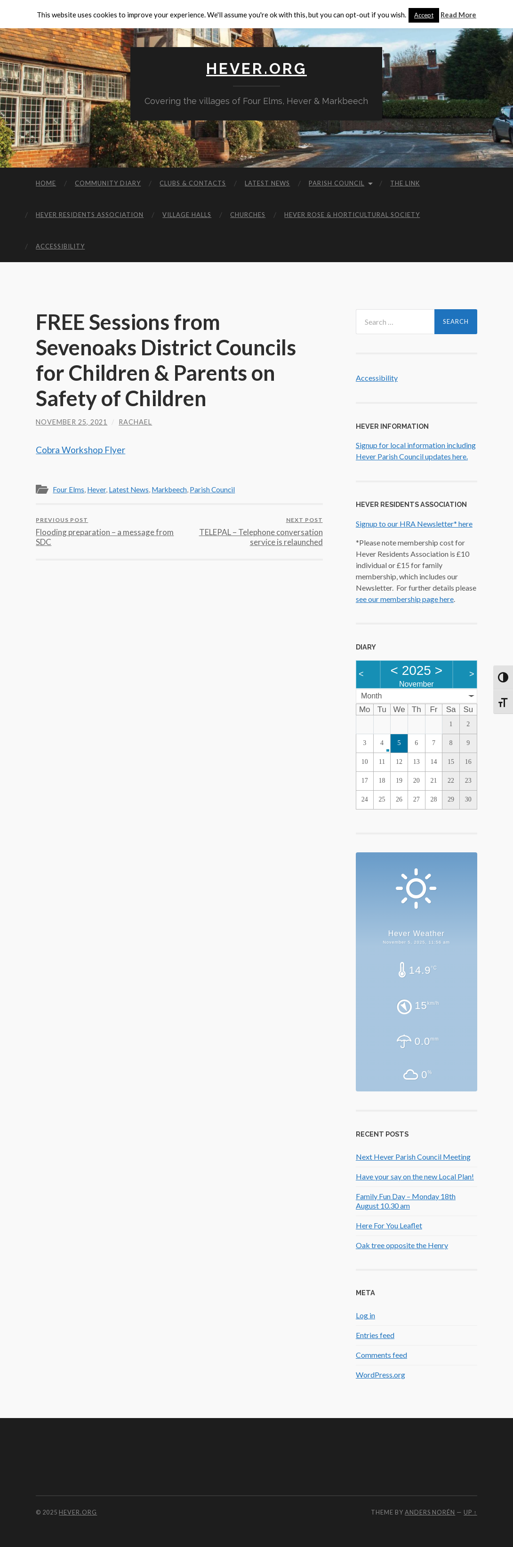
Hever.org (256, 68)
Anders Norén (430, 1512)
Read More (458, 14)
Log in (365, 1315)
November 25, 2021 (71, 422)
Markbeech (169, 489)
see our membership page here (405, 598)
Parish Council (336, 183)
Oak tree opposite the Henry (402, 1245)
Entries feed (375, 1335)
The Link (405, 183)
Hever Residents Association (90, 214)
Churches (247, 214)
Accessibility (60, 246)
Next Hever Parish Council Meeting (413, 1156)
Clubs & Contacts (193, 183)
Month (371, 696)
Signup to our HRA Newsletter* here (414, 523)
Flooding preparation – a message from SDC (106, 531)
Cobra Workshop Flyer (80, 449)
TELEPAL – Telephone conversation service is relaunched (252, 531)
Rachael (135, 422)
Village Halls (186, 214)
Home (46, 183)
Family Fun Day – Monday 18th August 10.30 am (406, 1201)
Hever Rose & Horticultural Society (352, 214)
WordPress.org (380, 1374)
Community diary (108, 183)
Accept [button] (423, 15)
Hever (96, 489)
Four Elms (68, 489)
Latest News (267, 183)
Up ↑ (470, 1512)
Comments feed (381, 1354)
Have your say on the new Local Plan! (415, 1176)
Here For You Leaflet (389, 1225)
